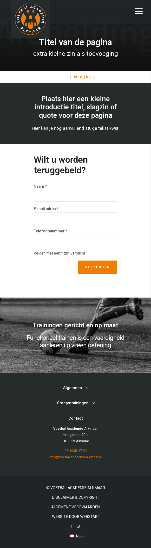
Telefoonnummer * (50, 231)
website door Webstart (75, 516)
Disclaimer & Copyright (75, 497)
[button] (143, 335)
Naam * (40, 186)
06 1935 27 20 (76, 451)
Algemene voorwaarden (75, 507)
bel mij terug (84, 77)
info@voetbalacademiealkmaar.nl (76, 457)
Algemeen (72, 388)
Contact (61, 77)
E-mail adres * (46, 208)
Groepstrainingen (72, 403)
